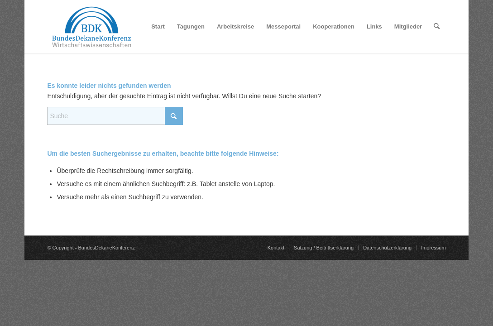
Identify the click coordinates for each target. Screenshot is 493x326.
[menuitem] (158, 26)
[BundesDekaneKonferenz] (91, 26)
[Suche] (436, 26)
